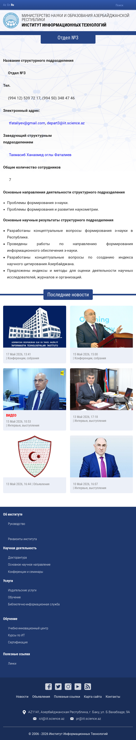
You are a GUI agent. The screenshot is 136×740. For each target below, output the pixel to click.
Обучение (14, 597)
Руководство (16, 524)
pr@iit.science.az (88, 719)
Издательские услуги (22, 590)
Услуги (8, 581)
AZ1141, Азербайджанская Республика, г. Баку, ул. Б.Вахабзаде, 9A (79, 712)
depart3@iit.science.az (66, 123)
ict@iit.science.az (51, 719)
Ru (12, 5)
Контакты (113, 696)
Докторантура (17, 557)
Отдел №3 (68, 37)
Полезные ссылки (16, 654)
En (8, 5)
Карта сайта (93, 696)
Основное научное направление (29, 564)
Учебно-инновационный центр (28, 628)
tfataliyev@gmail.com (27, 123)
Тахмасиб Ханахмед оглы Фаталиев (40, 155)
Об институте (13, 514)
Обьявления (41, 696)
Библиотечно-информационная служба (34, 604)
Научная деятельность (20, 548)
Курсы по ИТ (16, 635)
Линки (12, 663)
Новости (22, 696)
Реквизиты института (22, 539)
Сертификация (18, 642)
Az (4, 5)
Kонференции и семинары (25, 572)
